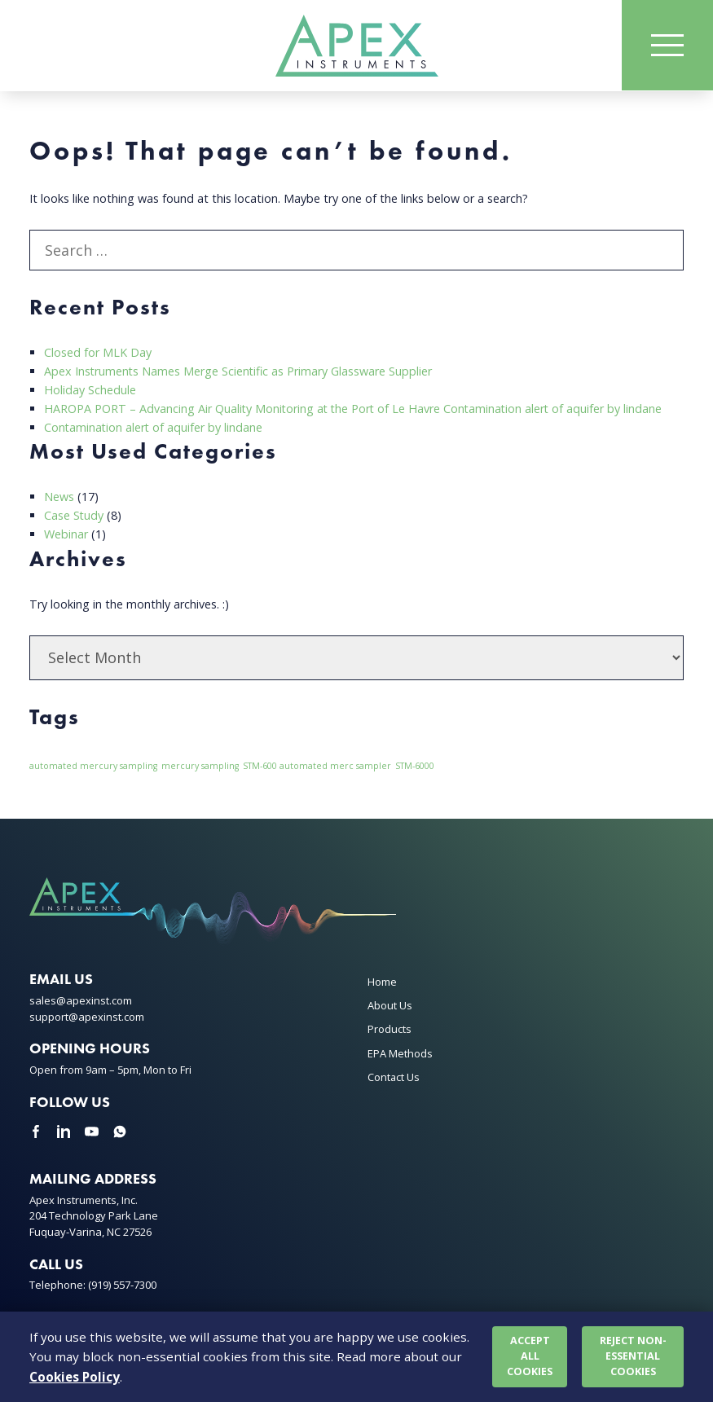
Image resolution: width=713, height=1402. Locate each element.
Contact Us (394, 1077)
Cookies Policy (74, 1377)
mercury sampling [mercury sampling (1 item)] (200, 765)
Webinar (66, 534)
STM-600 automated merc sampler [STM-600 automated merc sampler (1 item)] (317, 765)
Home (382, 981)
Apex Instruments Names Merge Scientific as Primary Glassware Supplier (239, 371)
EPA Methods (400, 1053)
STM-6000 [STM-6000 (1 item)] (414, 765)
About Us (390, 1005)
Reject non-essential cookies (633, 1356)
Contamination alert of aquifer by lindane (154, 427)
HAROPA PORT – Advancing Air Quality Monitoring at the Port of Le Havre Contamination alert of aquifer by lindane (356, 408)
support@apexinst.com (86, 1016)
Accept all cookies (529, 1356)
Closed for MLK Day (98, 352)
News (59, 496)
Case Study (74, 515)
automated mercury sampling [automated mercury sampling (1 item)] (93, 765)
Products (390, 1029)
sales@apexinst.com (80, 1000)
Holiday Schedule (90, 390)
